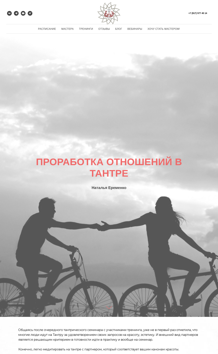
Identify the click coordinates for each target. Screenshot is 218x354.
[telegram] (16, 13)
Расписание (47, 29)
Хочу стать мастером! (163, 29)
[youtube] (23, 13)
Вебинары (134, 29)
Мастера (67, 29)
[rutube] (30, 13)
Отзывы (104, 29)
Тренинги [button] (86, 29)
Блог (118, 29)
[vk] (9, 13)
